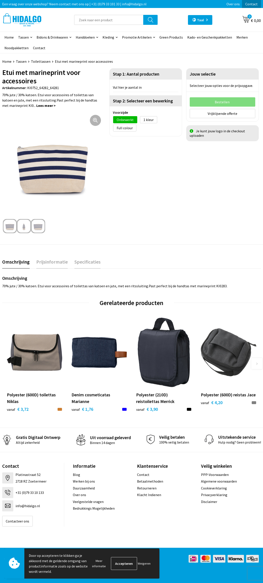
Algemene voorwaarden (219, 481)
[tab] (16, 261)
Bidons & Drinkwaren (52, 37)
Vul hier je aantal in (127, 87)
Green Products (171, 37)
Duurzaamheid (84, 488)
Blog (76, 474)
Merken (242, 37)
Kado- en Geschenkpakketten (209, 37)
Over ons (233, 4)
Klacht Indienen (149, 495)
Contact (251, 4)
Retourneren (147, 488)
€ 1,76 (82, 409)
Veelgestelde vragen (88, 501)
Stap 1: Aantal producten (136, 74)
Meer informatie (99, 563)
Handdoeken (85, 37)
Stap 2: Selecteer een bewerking (143, 101)
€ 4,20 (211, 402)
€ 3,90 (147, 409)
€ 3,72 (18, 409)
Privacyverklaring (214, 495)
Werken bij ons (84, 481)
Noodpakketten (16, 48)
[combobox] (108, 20)
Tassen (23, 37)
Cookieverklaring (214, 488)
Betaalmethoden (150, 481)
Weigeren (144, 563)
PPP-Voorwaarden (215, 474)
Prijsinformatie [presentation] (52, 262)
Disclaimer (209, 501)
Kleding (108, 37)
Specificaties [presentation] (87, 262)
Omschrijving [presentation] (16, 262)
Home (9, 37)
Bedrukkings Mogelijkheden (94, 508)
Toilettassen (40, 61)
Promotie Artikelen (137, 37)
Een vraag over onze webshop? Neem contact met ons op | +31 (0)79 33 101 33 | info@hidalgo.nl (74, 4)
